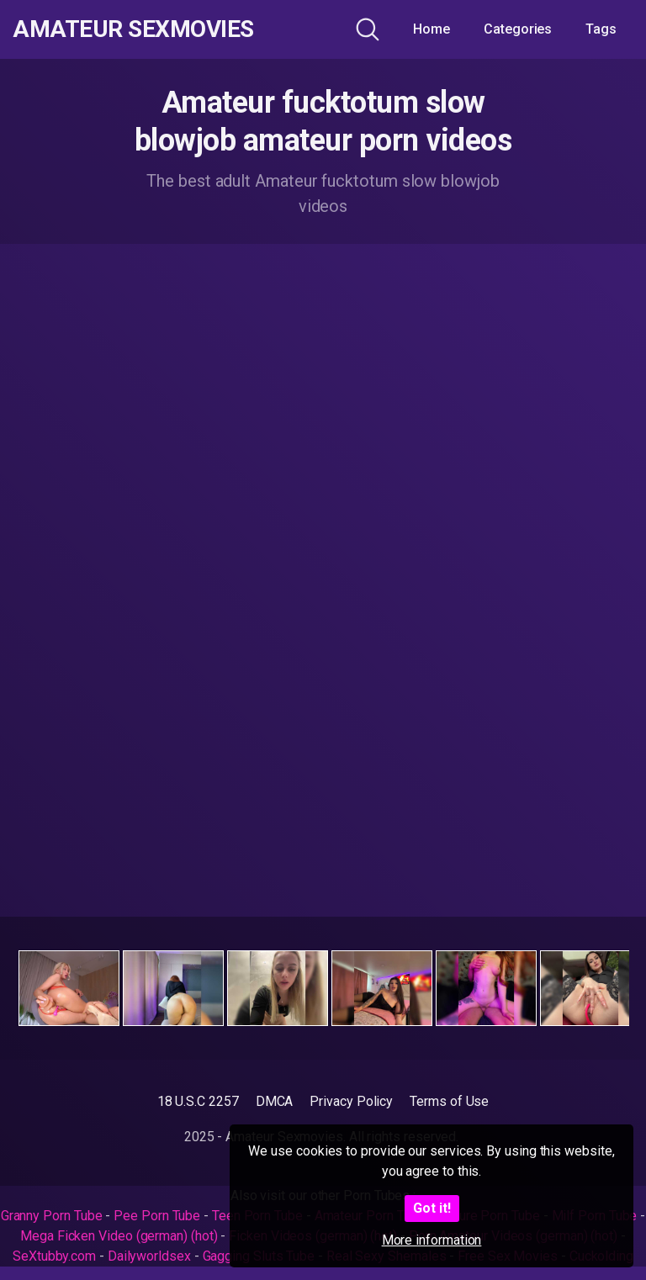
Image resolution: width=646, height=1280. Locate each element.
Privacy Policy (351, 1101)
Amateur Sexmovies (133, 29)
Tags (601, 29)
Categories (518, 29)
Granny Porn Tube (52, 1216)
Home (431, 29)
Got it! (432, 1208)
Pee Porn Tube (157, 1216)
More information (432, 1240)
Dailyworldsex (149, 1256)
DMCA (275, 1101)
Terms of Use (449, 1101)
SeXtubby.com (56, 1256)
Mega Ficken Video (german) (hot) (118, 1236)
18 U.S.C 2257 (198, 1101)
